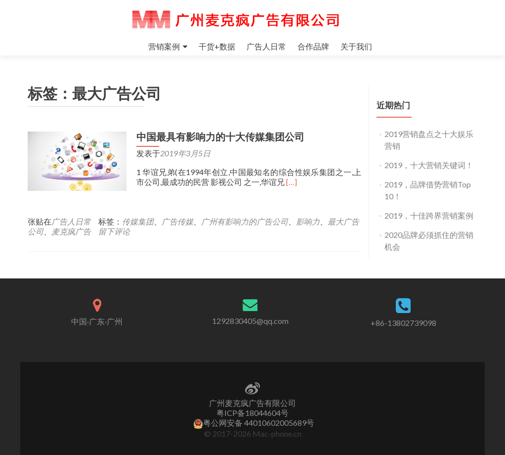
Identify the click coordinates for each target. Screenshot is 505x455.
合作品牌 (313, 46)
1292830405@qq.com (250, 320)
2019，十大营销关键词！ (428, 165)
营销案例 (164, 46)
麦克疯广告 (71, 231)
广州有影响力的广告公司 (244, 221)
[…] (291, 181)
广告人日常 (266, 46)
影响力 (308, 221)
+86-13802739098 (403, 322)
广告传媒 (177, 221)
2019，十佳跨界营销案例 (428, 215)
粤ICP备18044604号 (252, 412)
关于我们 (356, 46)
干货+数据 (217, 46)
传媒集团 (138, 221)
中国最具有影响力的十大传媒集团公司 (220, 137)
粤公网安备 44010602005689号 (253, 422)
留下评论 (114, 231)
